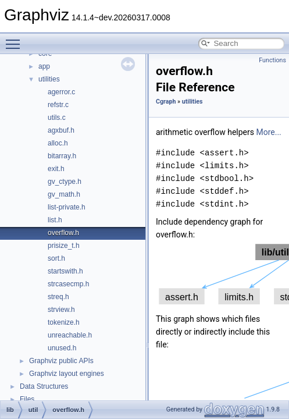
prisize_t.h (64, 246)
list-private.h (66, 207)
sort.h (56, 258)
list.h (55, 220)
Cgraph (166, 101)
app (44, 66)
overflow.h (63, 233)
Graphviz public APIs (61, 361)
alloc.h (58, 143)
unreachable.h (70, 335)
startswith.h (65, 271)
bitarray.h (62, 156)
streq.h (58, 297)
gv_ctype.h (64, 181)
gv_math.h (64, 194)
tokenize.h (64, 322)
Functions (272, 60)
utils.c (57, 117)
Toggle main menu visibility (16, 39)
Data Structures (44, 386)
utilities (49, 79)
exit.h (56, 169)
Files (27, 399)
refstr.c (58, 105)
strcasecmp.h (68, 284)
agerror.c (61, 92)
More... (268, 132)
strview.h (61, 310)
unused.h (62, 348)
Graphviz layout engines (66, 374)
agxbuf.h (61, 130)
